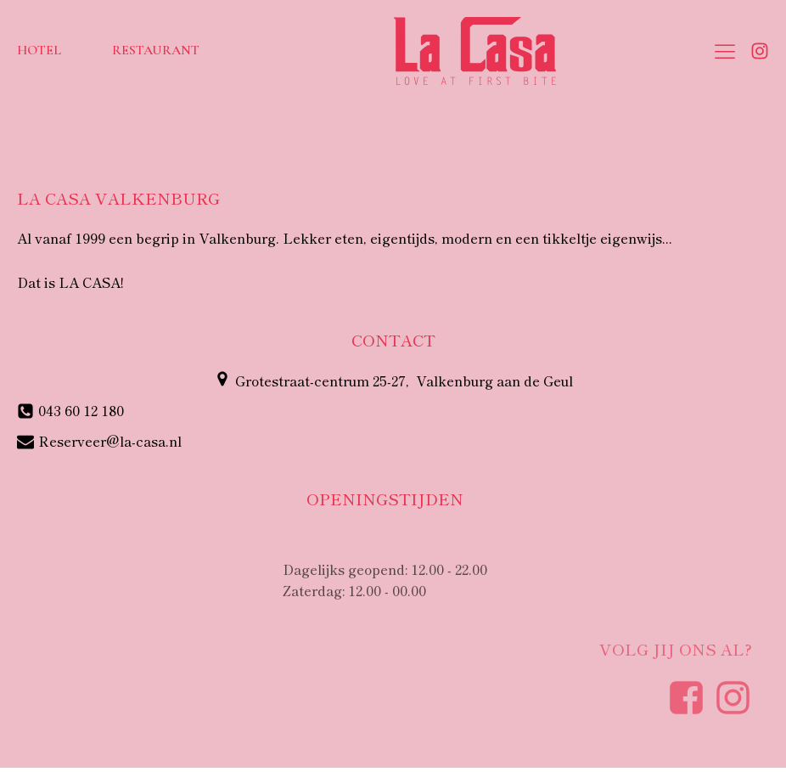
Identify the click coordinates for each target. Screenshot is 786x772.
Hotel (39, 50)
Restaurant (155, 50)
